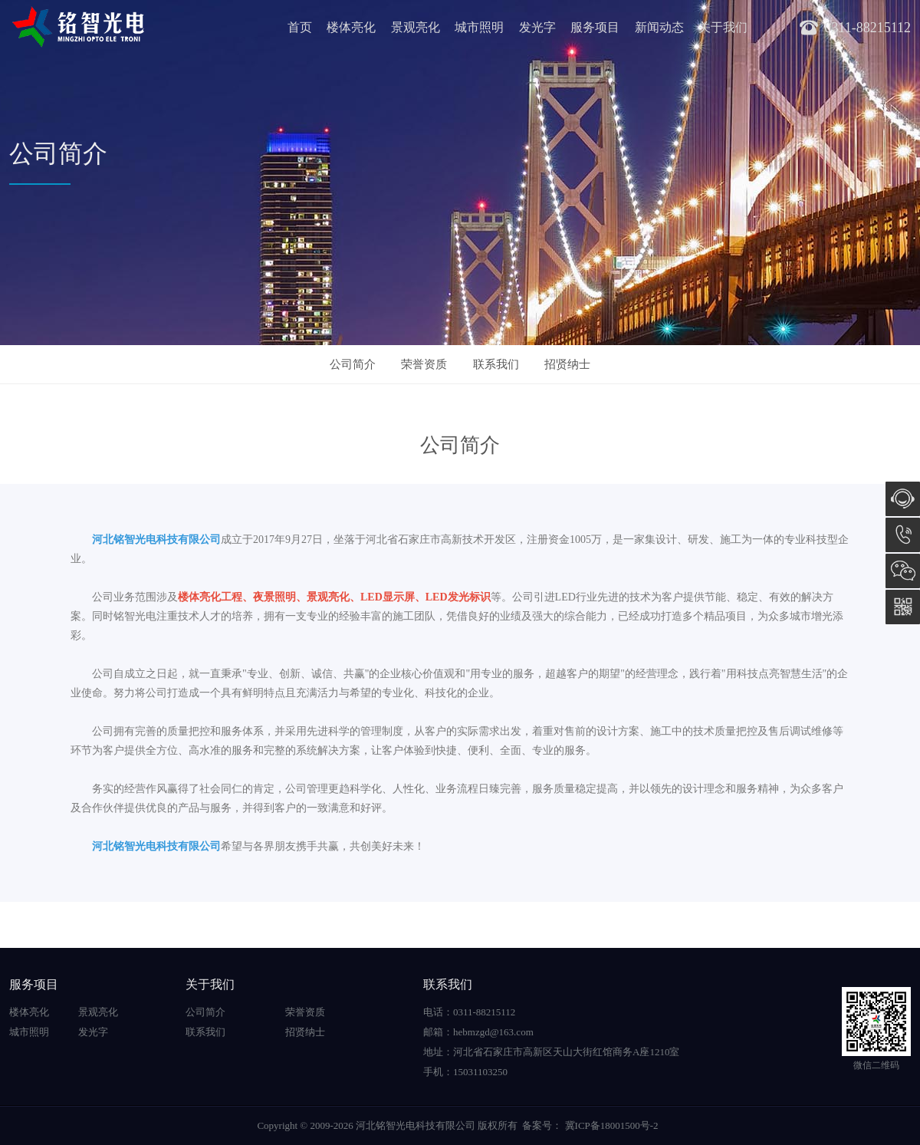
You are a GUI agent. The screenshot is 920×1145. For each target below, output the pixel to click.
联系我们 (496, 364)
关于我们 (723, 27)
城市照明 (479, 27)
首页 (300, 27)
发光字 (537, 27)
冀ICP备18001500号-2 (610, 1125)
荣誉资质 (424, 364)
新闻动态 (659, 27)
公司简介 (353, 364)
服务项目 (594, 27)
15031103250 (903, 535)
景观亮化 (415, 27)
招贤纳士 (567, 364)
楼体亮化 (351, 27)
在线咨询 (903, 499)
